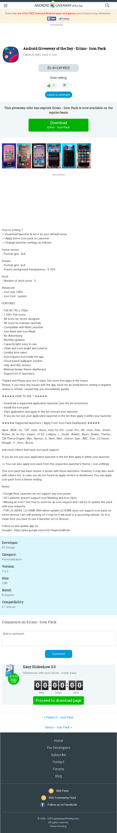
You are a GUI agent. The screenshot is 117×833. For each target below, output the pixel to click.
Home (58, 741)
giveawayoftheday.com (66, 818)
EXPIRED (58, 68)
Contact (58, 762)
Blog (58, 776)
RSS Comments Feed (62, 797)
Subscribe (58, 755)
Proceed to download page (58, 700)
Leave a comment (58, 95)
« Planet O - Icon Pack (58, 717)
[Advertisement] (58, 35)
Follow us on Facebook (62, 804)
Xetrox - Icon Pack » (58, 727)
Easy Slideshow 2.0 (39, 666)
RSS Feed (62, 791)
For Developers (58, 748)
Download (59, 125)
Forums (58, 769)
